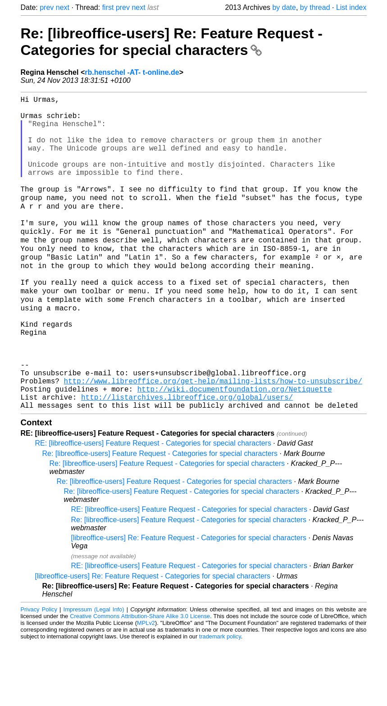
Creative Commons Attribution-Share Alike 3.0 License (140, 678)
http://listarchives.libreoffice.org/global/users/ (187, 458)
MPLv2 (146, 685)
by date (284, 7)
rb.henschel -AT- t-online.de (132, 72)
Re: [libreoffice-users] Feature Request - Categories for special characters (160, 516)
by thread (315, 7)
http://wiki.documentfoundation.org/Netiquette (234, 448)
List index (351, 7)
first (108, 7)
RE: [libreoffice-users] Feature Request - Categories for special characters (153, 506)
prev (47, 7)
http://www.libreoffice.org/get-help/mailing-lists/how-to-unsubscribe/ (213, 438)
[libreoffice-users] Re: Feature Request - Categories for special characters (189, 600)
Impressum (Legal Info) (94, 672)
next (62, 7)
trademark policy (220, 699)
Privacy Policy (39, 672)
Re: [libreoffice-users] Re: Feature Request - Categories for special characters (172, 41)
